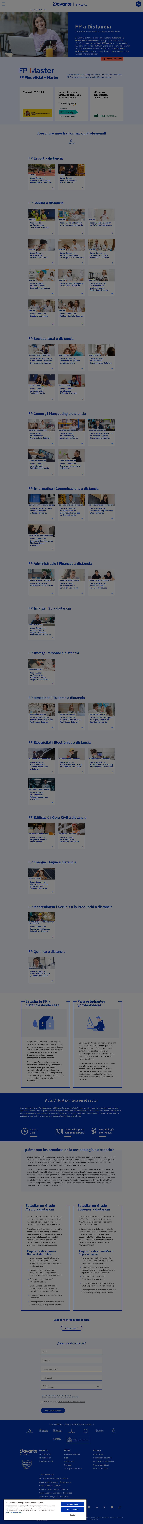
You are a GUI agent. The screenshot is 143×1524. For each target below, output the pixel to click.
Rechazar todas (72, 1509)
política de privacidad (14, 1512)
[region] (45, 1509)
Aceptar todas (72, 1504)
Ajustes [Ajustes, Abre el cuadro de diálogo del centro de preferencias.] (72, 1515)
